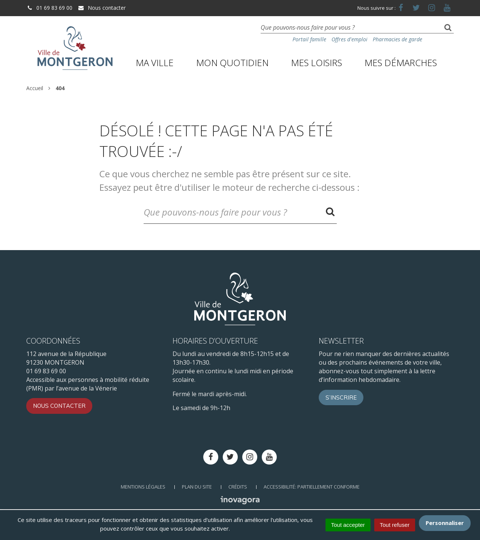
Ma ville (155, 62)
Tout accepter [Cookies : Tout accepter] (348, 525)
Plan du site (197, 486)
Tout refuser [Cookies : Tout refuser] (395, 525)
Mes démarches (400, 62)
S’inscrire (341, 397)
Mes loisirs (316, 62)
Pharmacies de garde (397, 39)
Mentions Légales (143, 486)
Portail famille (309, 39)
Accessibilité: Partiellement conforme (312, 486)
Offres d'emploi (350, 39)
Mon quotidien (232, 62)
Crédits (237, 486)
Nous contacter (102, 7)
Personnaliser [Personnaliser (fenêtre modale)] (445, 522)
